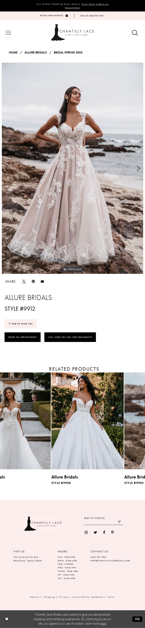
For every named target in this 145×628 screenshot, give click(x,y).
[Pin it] (33, 281)
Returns (35, 597)
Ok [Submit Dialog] (137, 619)
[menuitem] (86, 532)
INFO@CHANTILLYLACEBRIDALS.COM (110, 560)
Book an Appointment (22, 337)
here (103, 623)
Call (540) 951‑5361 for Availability (70, 337)
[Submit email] (119, 522)
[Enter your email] (103, 522)
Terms (111, 597)
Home (13, 52)
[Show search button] (135, 33)
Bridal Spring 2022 (68, 52)
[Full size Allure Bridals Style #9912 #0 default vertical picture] (72, 168)
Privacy (64, 597)
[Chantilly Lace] (72, 32)
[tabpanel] (72, 168)
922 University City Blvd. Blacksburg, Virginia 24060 (28, 559)
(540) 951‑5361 (98, 557)
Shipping (49, 597)
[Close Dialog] (7, 619)
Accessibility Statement (88, 597)
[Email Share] (42, 281)
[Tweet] (24, 281)
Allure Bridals (36, 52)
